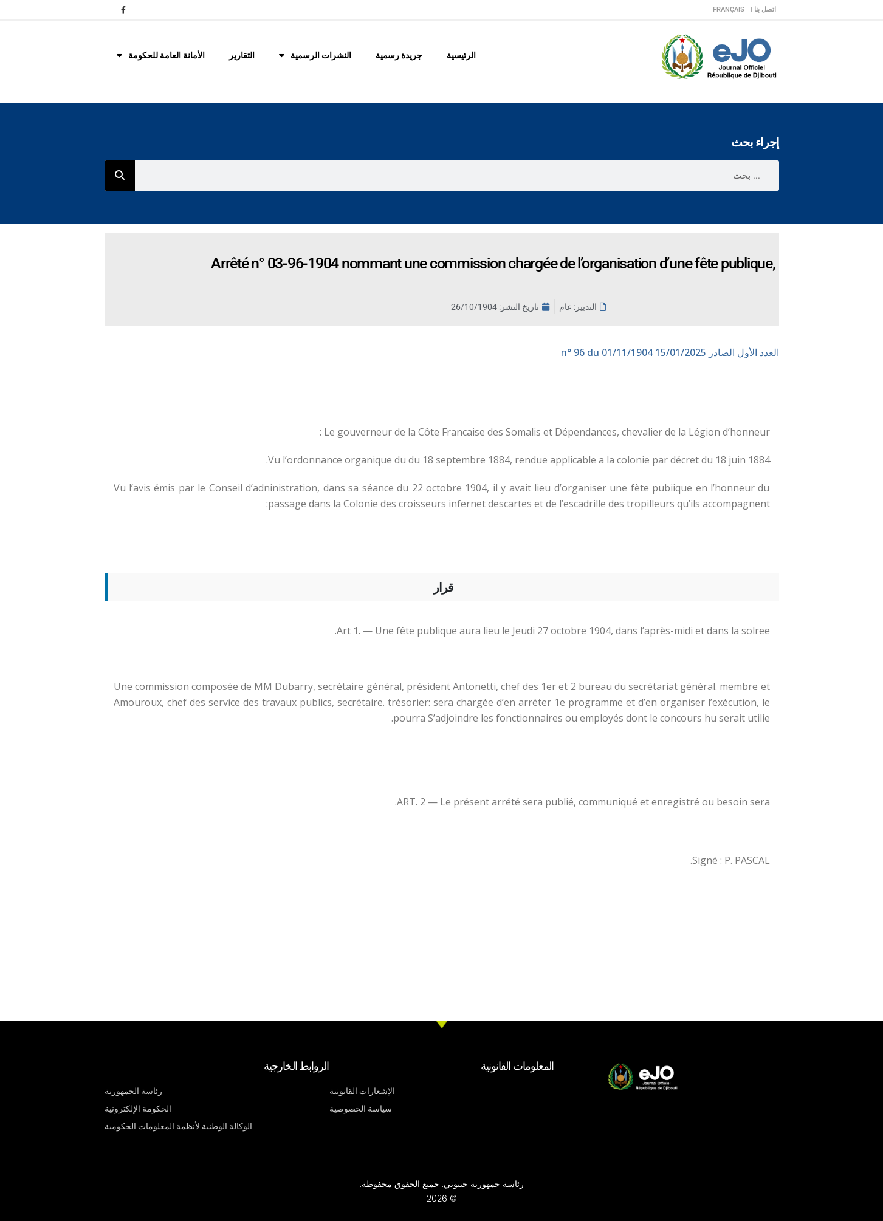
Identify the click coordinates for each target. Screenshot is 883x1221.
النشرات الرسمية (315, 55)
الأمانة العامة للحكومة (161, 55)
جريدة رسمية (399, 55)
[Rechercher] (120, 175)
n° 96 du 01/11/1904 (670, 352)
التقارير (242, 55)
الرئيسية (461, 55)
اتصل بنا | (763, 9)
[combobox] (457, 175)
